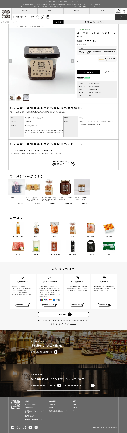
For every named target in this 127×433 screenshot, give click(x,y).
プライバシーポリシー (30, 405)
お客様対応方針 (29, 408)
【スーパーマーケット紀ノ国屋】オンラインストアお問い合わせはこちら (63, 321)
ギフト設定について (76, 304)
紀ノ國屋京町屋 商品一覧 (73, 386)
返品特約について (103, 304)
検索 (59, 22)
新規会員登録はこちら (21, 304)
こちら (73, 324)
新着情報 (24, 10)
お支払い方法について (48, 304)
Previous (10, 61)
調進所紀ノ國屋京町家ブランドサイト (43, 386)
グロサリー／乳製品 (18, 26)
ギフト (102, 10)
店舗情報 (51, 408)
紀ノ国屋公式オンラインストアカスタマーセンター (34, 412)
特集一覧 (76, 10)
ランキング (50, 10)
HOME (11, 26)
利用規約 (27, 401)
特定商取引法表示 (29, 416)
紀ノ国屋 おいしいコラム (55, 405)
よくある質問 (60, 314)
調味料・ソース (27, 26)
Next (72, 61)
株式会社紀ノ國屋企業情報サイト (41, 352)
